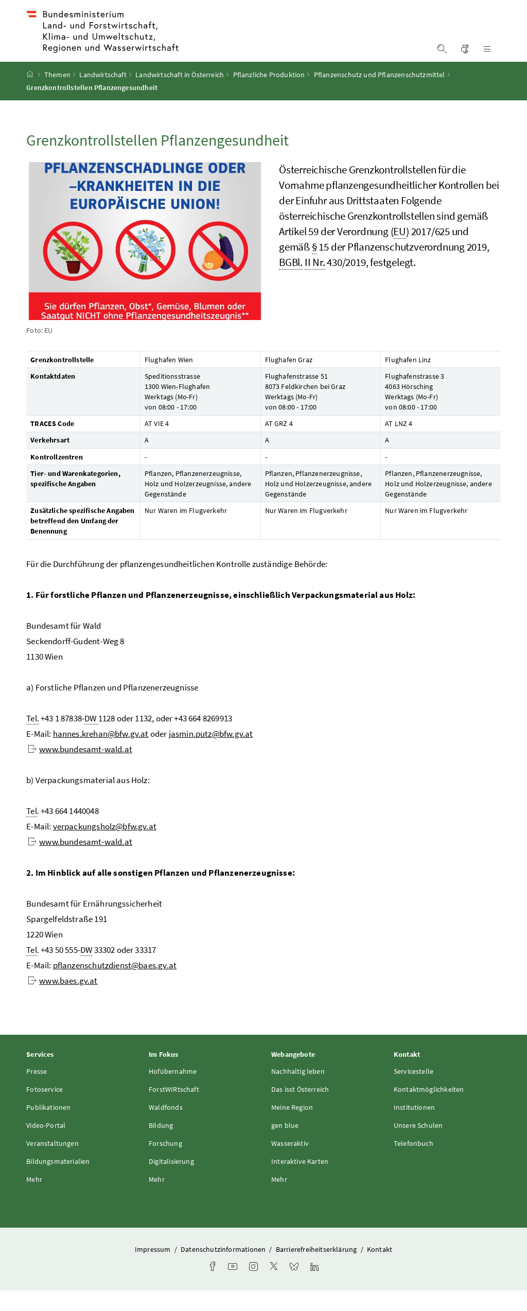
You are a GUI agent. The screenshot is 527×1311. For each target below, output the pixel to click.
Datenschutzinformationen (224, 1269)
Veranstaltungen (52, 1163)
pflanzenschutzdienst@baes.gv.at (115, 985)
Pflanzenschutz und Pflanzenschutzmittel (379, 95)
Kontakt (379, 1269)
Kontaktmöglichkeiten (429, 1109)
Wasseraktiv (290, 1163)
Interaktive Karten (299, 1181)
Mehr (34, 1199)
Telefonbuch (413, 1163)
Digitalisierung (171, 1181)
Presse (36, 1091)
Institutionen (414, 1127)
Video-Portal (45, 1145)
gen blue (284, 1145)
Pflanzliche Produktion (269, 95)
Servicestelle (413, 1091)
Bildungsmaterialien (58, 1181)
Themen (57, 95)
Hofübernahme (173, 1091)
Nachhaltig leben (298, 1091)
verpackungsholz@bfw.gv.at (104, 847)
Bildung (161, 1145)
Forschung (165, 1163)
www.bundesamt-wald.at (80, 769)
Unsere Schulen (418, 1145)
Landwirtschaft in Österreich (179, 95)
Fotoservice (44, 1109)
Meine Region (292, 1127)
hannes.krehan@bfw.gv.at (101, 754)
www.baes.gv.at (62, 1001)
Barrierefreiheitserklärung (317, 1269)
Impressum (153, 1269)
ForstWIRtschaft (174, 1109)
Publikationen (48, 1127)
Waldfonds (166, 1127)
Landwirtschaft (102, 95)
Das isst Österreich (300, 1109)
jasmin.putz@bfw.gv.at (211, 754)
